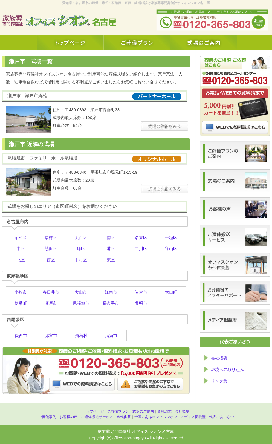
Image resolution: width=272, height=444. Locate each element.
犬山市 (81, 292)
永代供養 (124, 417)
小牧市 (21, 292)
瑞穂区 (51, 237)
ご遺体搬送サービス (97, 417)
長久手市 (111, 303)
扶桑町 (21, 303)
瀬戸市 (51, 303)
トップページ (93, 411)
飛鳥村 (81, 335)
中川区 (141, 248)
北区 (21, 259)
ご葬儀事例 (47, 417)
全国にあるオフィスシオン (155, 417)
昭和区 (21, 237)
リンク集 (219, 381)
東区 (111, 259)
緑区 (81, 248)
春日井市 (51, 292)
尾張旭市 (81, 303)
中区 (21, 248)
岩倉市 (141, 292)
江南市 (111, 292)
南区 (111, 237)
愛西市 (21, 335)
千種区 (171, 237)
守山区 (171, 248)
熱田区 (51, 248)
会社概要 (219, 358)
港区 (111, 248)
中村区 (81, 259)
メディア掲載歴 (193, 417)
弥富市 (51, 335)
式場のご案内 (143, 411)
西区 (51, 259)
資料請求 (164, 411)
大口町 (171, 292)
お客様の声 (68, 417)
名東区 (141, 237)
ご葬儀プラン (118, 411)
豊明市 (141, 303)
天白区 (81, 237)
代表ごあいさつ (221, 417)
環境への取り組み (227, 369)
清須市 (111, 335)
